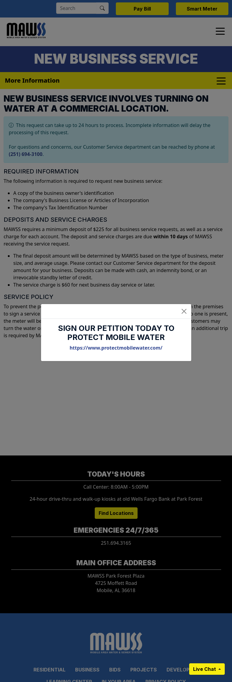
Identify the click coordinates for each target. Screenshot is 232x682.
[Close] (184, 311)
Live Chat (205, 669)
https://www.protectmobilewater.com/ (116, 347)
